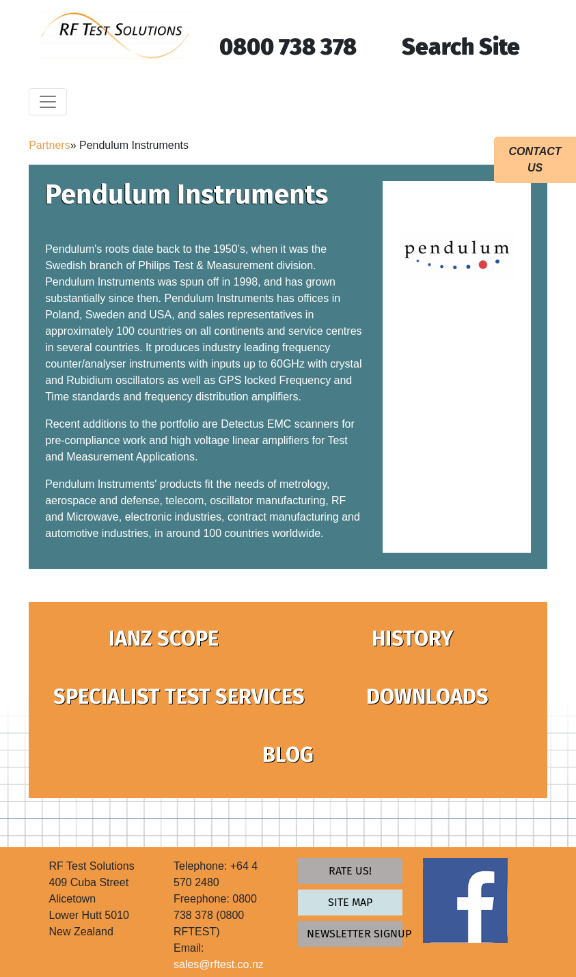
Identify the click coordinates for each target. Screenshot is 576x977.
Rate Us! (350, 870)
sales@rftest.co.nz (219, 964)
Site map (350, 902)
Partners (49, 145)
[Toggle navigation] (48, 101)
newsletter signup (354, 933)
